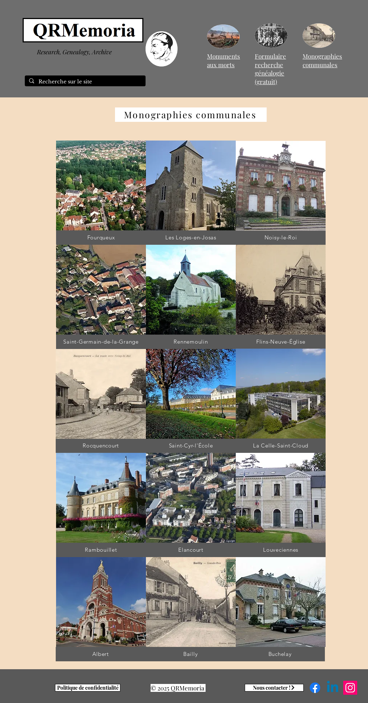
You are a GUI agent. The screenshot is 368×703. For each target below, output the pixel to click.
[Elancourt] (191, 550)
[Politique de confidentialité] (87, 687)
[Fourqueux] (101, 237)
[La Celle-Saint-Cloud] (281, 445)
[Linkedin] (333, 688)
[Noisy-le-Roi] (281, 237)
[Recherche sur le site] (84, 81)
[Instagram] (350, 688)
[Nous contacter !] (274, 687)
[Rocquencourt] (101, 445)
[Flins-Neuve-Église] (281, 342)
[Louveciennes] (281, 550)
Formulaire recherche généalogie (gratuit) (270, 69)
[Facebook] (315, 688)
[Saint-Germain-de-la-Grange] (101, 342)
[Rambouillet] (101, 550)
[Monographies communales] (191, 114)
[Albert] (101, 654)
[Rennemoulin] (191, 342)
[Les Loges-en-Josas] (191, 237)
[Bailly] (190, 654)
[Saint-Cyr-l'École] (191, 445)
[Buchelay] (280, 654)
